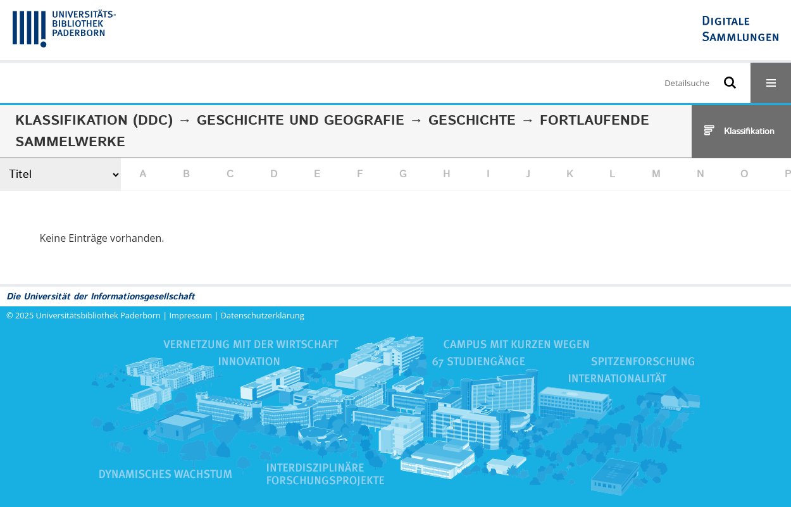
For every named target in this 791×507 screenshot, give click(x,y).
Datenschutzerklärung (262, 315)
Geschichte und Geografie (300, 121)
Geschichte (472, 121)
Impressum (191, 315)
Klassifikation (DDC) (94, 121)
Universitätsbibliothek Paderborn (98, 315)
